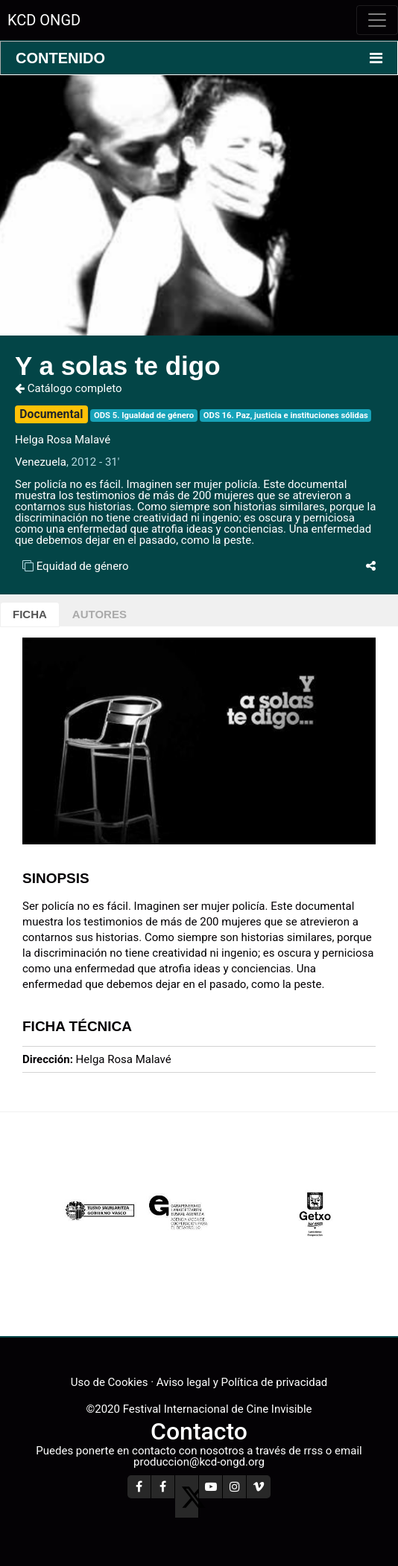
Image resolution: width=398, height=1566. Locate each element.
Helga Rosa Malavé (62, 439)
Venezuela (40, 462)
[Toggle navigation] (377, 20)
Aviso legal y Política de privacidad (242, 1382)
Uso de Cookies (109, 1382)
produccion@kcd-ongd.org (199, 1462)
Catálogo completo (68, 388)
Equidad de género (83, 566)
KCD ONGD (43, 20)
